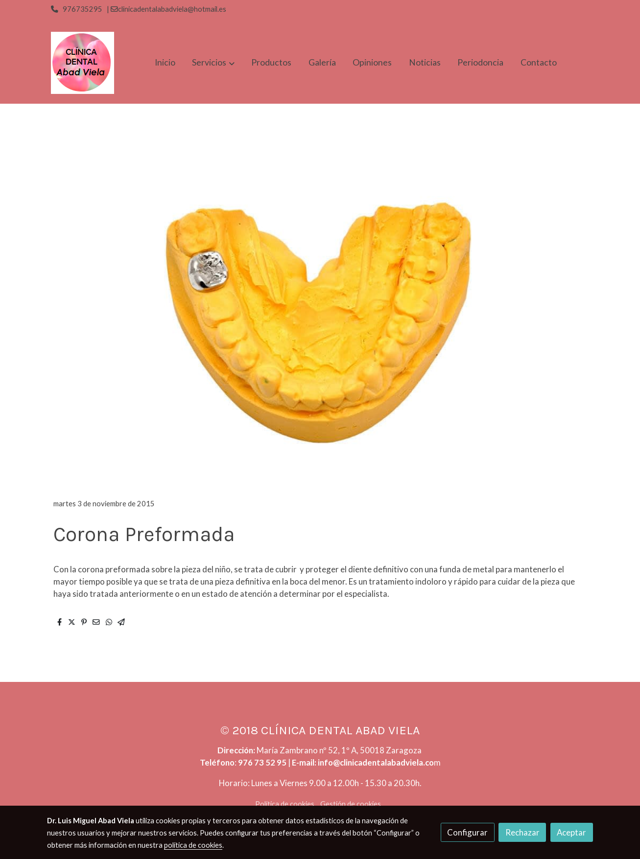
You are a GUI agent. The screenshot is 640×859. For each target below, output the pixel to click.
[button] (213, 63)
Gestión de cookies (350, 804)
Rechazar (522, 832)
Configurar (467, 832)
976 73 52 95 (262, 762)
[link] (82, 63)
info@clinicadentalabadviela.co (376, 762)
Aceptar (571, 832)
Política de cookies (284, 804)
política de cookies (193, 845)
